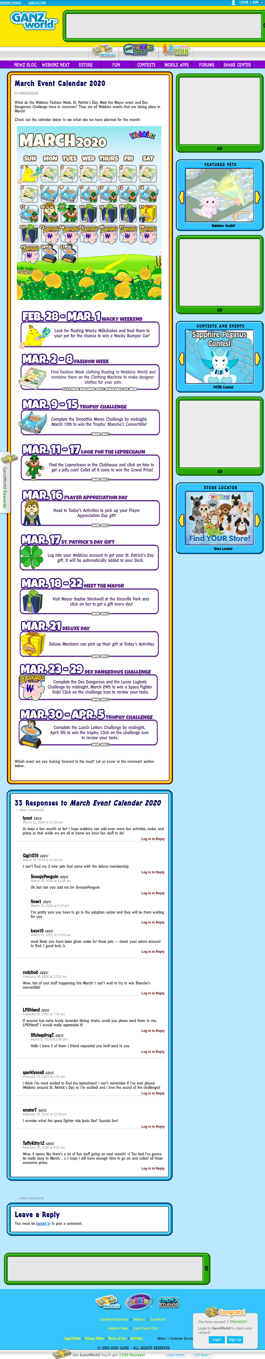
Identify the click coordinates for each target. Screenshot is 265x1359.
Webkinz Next (56, 65)
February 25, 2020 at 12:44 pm (45, 1114)
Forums (206, 65)
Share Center (237, 65)
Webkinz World (10, 3)
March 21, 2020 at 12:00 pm (43, 822)
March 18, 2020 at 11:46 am (51, 881)
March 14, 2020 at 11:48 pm (43, 860)
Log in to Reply (153, 839)
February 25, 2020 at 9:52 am (44, 1147)
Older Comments (29, 810)
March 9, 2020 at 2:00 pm (49, 1039)
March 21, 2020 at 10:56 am (51, 935)
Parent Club (176, 50)
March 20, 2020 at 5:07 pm (50, 906)
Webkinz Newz (139, 50)
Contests (146, 65)
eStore (86, 65)
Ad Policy (136, 1338)
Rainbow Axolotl (223, 226)
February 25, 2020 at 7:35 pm (44, 1014)
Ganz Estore (37, 3)
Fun (116, 65)
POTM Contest (223, 387)
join (255, 2)
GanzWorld (157, 1319)
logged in (43, 1223)
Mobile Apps (177, 65)
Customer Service (181, 1338)
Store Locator (223, 549)
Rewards (104, 50)
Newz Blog (25, 65)
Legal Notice (72, 1338)
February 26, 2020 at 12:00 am (45, 977)
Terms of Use (117, 1338)
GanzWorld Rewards (114, 1319)
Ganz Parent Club (145, 1328)
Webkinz (139, 1319)
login (244, 2)
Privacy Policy (94, 1338)
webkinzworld (28, 93)
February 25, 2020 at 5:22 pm (44, 1077)
